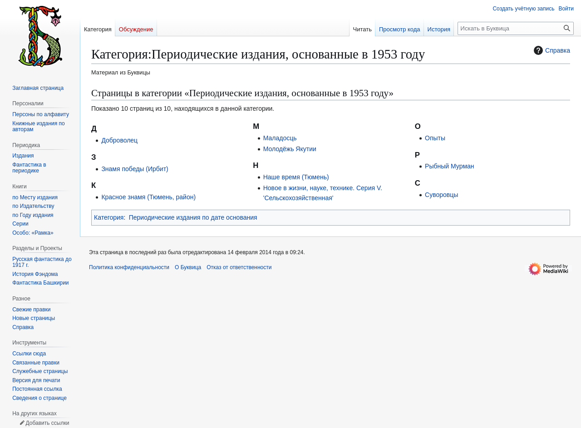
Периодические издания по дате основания (193, 217)
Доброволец (119, 140)
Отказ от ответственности (239, 267)
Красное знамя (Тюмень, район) (148, 197)
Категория (108, 217)
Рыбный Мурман (449, 166)
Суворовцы (441, 194)
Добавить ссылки (47, 423)
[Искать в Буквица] (516, 28)
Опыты (435, 138)
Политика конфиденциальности (129, 267)
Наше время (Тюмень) (296, 177)
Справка (551, 50)
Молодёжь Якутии (289, 149)
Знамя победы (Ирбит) (134, 168)
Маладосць (280, 138)
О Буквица (188, 267)
